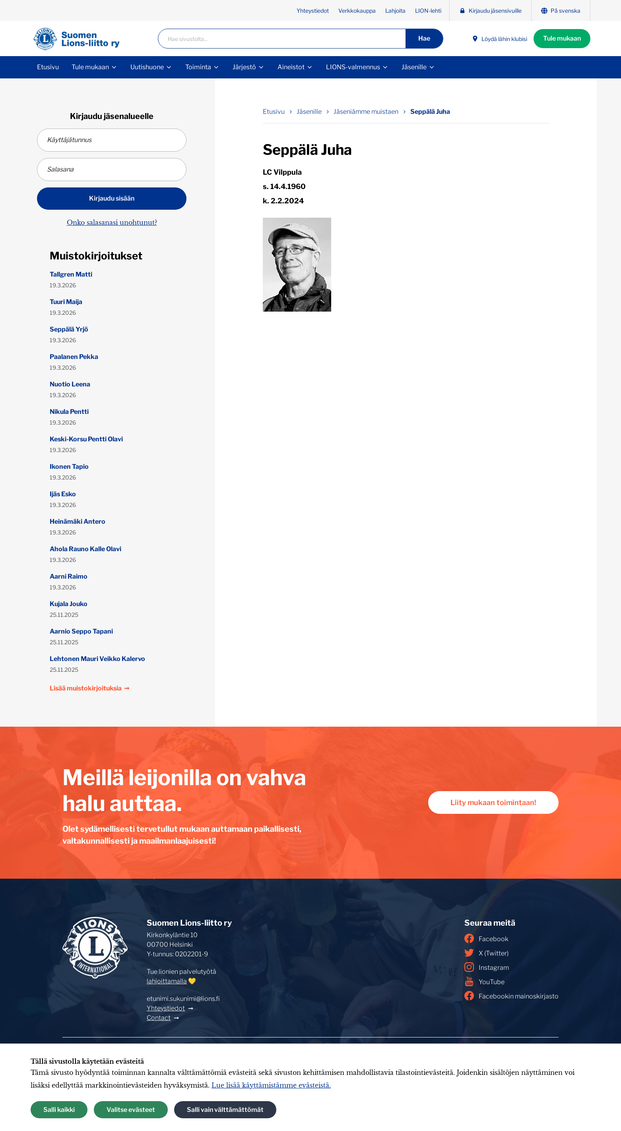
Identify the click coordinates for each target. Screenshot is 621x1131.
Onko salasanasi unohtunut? (112, 222)
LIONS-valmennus (353, 67)
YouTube (484, 981)
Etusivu (48, 67)
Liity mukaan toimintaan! (493, 802)
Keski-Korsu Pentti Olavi (86, 439)
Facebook (486, 938)
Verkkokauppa (357, 10)
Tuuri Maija (66, 302)
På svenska (560, 10)
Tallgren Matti (71, 274)
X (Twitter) (486, 952)
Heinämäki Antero (77, 521)
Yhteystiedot (313, 10)
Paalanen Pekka (74, 357)
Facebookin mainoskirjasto (511, 995)
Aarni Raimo (68, 576)
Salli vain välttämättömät (225, 1109)
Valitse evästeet (131, 1109)
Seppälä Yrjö (69, 329)
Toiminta (198, 67)
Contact (159, 1018)
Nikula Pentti (69, 411)
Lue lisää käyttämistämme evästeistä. (271, 1085)
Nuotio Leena (70, 384)
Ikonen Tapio (69, 466)
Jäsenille (414, 67)
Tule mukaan (562, 38)
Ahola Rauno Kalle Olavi (85, 549)
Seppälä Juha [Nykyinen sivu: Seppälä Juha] (430, 111)
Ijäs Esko (63, 494)
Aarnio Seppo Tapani (81, 631)
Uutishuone (147, 67)
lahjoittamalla (167, 981)
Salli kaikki (59, 1109)
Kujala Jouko (68, 604)
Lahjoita (395, 10)
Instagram (486, 967)
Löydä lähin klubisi (499, 38)
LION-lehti (428, 10)
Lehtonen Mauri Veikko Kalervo (97, 659)
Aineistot (291, 67)
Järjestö (244, 67)
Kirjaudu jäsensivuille (490, 10)
